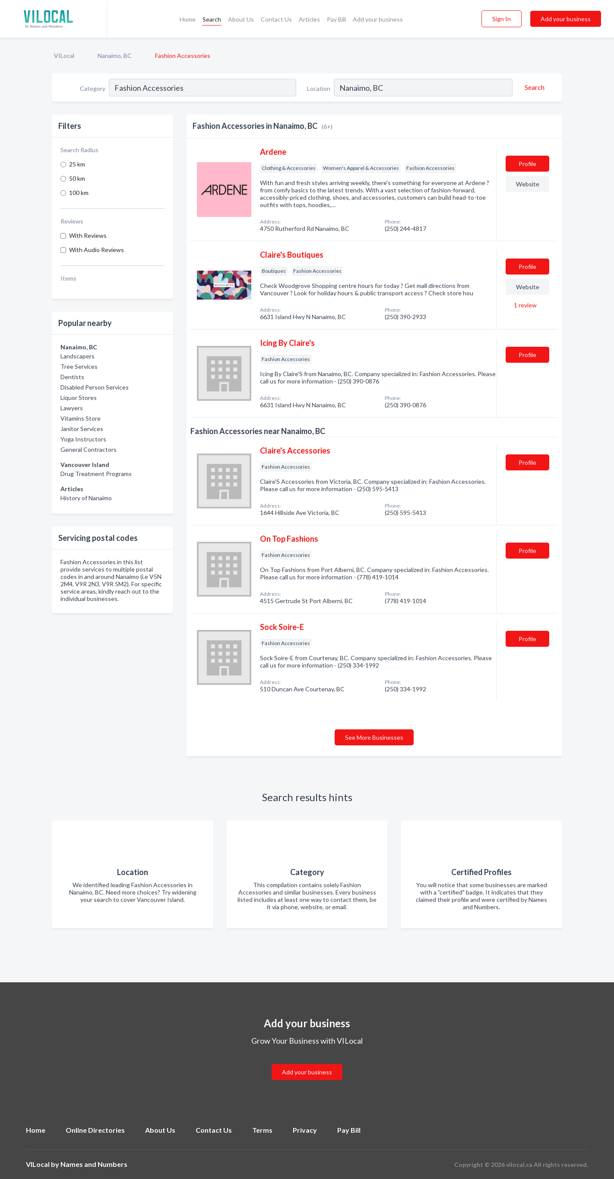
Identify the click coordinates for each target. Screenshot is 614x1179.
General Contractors (88, 449)
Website (527, 184)
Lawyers (71, 408)
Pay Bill (336, 19)
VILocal (64, 55)
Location (318, 88)
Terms (262, 1130)
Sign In (501, 18)
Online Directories (95, 1130)
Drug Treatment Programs (96, 473)
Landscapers (77, 356)
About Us (241, 19)
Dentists (72, 376)
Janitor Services (81, 428)
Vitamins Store (80, 418)
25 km (77, 164)
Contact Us (276, 19)
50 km (77, 178)
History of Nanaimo (86, 498)
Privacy (305, 1130)
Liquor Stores (78, 397)
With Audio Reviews (96, 249)
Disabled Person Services (94, 387)
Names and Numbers (93, 1164)
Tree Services (79, 366)
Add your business (378, 19)
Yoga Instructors (83, 439)
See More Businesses (374, 737)
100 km (79, 192)
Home (188, 19)
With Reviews (88, 235)
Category (92, 88)
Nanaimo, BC (115, 55)
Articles (309, 19)
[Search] (533, 87)
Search (212, 19)
